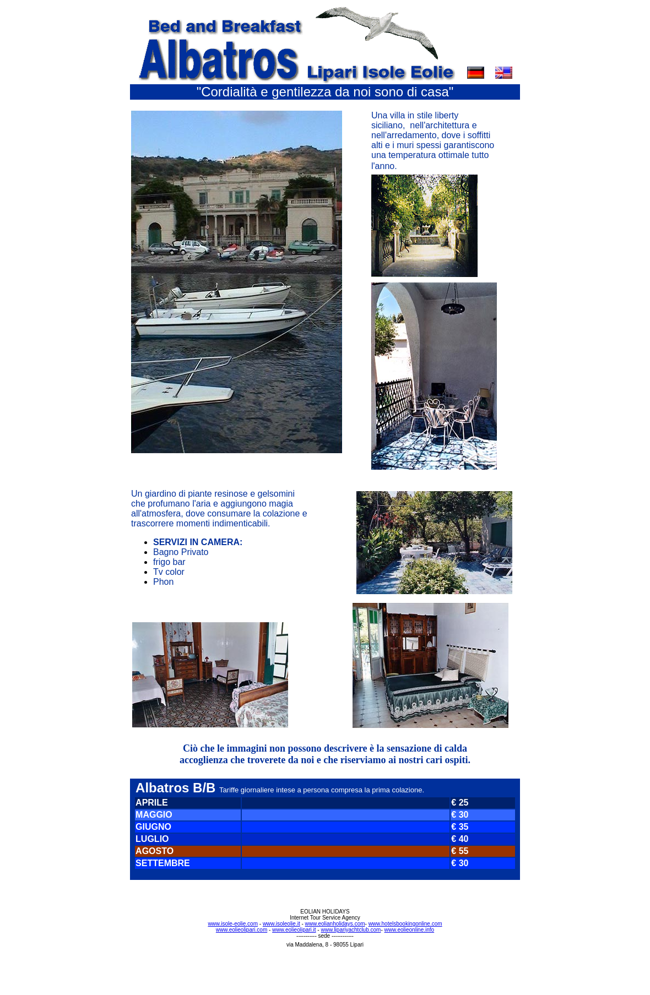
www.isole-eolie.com (233, 924)
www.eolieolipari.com (241, 930)
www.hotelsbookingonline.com (405, 924)
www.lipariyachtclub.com (351, 930)
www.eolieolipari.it (294, 930)
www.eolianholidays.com (335, 924)
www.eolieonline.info (409, 930)
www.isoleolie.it (281, 924)
